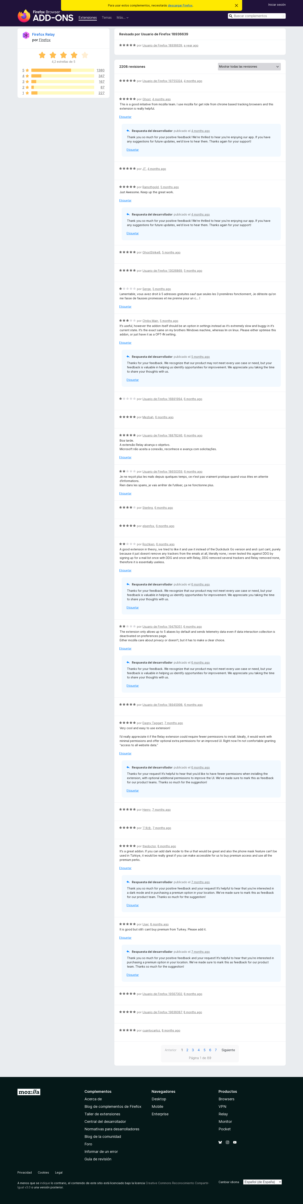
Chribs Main (150, 320)
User (145, 924)
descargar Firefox (180, 5)
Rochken (148, 544)
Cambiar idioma (229, 1182)
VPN (222, 1106)
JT (144, 168)
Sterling (147, 507)
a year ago (191, 45)
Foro (88, 1144)
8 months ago (167, 846)
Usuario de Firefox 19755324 (162, 81)
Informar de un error (101, 1151)
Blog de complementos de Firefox (112, 1106)
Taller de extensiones (102, 1114)
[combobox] (257, 16)
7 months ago (173, 723)
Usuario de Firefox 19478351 (162, 626)
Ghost (146, 99)
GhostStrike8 (151, 252)
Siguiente (228, 1050)
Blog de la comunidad (102, 1136)
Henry (146, 809)
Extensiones (88, 17)
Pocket (225, 1129)
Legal (58, 1172)
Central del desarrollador (105, 1121)
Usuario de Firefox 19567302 (162, 994)
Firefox (45, 40)
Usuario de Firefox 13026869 (162, 270)
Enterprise (160, 1114)
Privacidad (25, 1172)
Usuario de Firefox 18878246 (162, 435)
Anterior (170, 1050)
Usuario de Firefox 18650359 (162, 471)
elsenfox (148, 526)
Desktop (159, 1099)
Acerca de (93, 1099)
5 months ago (169, 187)
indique (45, 1183)
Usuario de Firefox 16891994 (162, 399)
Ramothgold (150, 187)
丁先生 (146, 828)
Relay (223, 1114)
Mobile (157, 1106)
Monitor (225, 1121)
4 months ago (193, 81)
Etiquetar (125, 117)
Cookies (43, 1172)
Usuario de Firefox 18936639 (162, 45)
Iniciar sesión (277, 4)
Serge (146, 289)
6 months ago (193, 399)
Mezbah (147, 417)
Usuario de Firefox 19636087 (162, 1012)
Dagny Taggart (152, 723)
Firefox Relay (43, 34)
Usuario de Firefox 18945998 (162, 704)
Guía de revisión (97, 1159)
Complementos (98, 1091)
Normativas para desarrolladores (111, 1129)
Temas (107, 17)
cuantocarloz (151, 1030)
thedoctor (149, 846)
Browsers (226, 1099)
